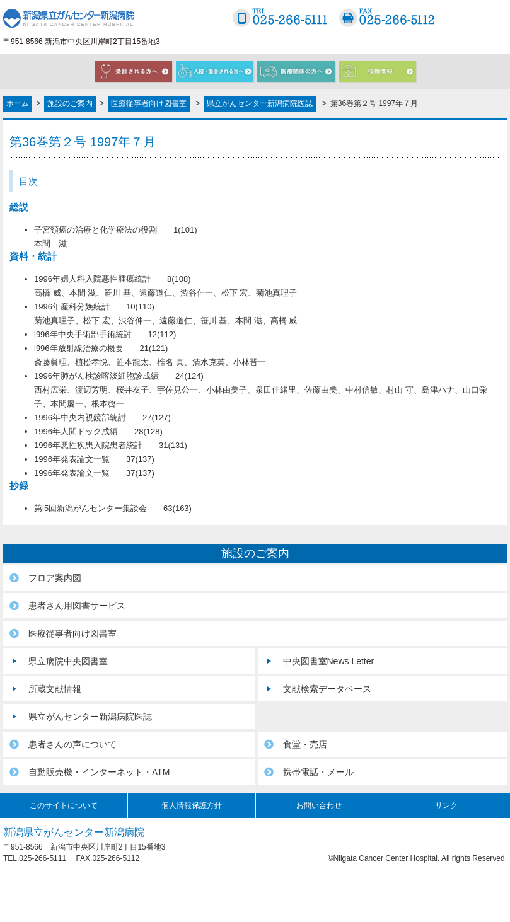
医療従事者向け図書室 (149, 103)
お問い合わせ (319, 805)
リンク (446, 805)
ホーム (17, 103)
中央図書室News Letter (328, 661)
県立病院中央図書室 (68, 661)
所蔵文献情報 (54, 689)
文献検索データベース (327, 689)
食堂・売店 (305, 744)
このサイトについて (64, 805)
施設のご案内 (70, 103)
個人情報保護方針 (191, 805)
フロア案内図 (54, 578)
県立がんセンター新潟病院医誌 (260, 103)
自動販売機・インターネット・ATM (99, 772)
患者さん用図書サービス (76, 606)
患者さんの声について (72, 744)
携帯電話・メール (318, 772)
